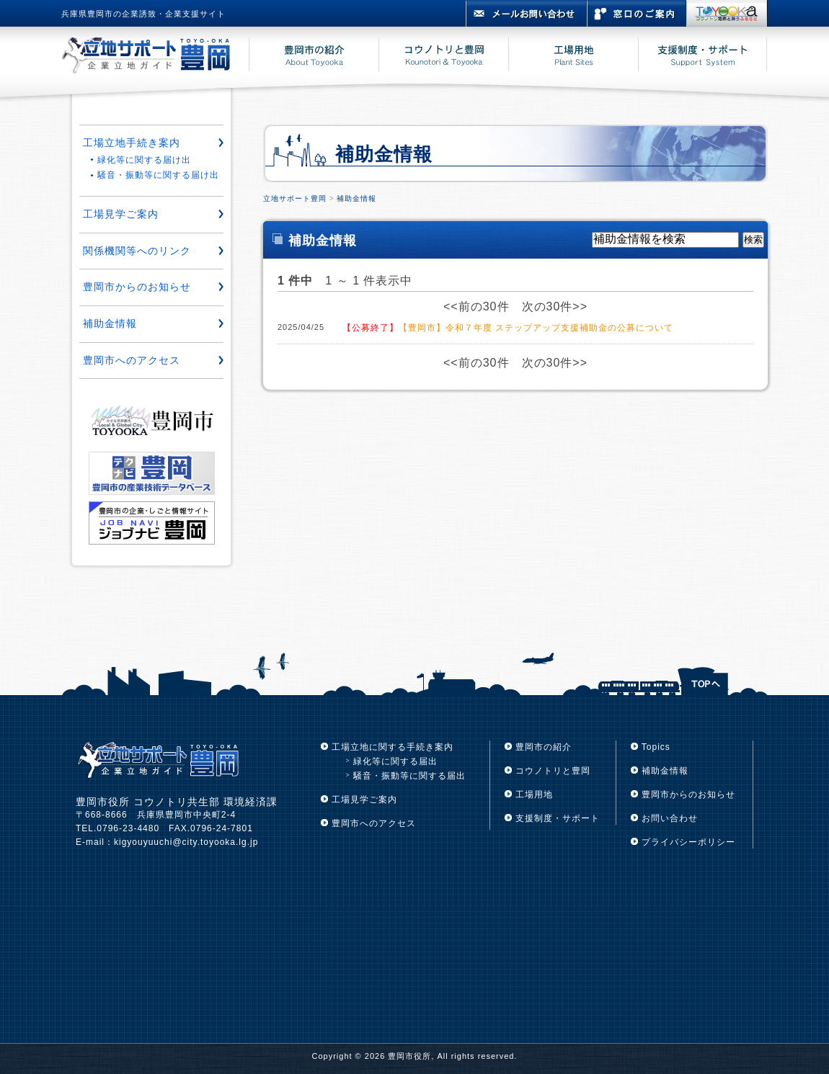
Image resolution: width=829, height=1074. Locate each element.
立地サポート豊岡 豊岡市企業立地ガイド (155, 56)
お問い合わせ (670, 818)
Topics (656, 747)
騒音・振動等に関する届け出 (158, 175)
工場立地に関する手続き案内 (392, 747)
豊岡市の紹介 (543, 747)
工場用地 (534, 794)
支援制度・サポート (557, 818)
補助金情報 (356, 198)
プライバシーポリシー (688, 842)
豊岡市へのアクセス (131, 360)
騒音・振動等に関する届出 (409, 776)
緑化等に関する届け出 (144, 160)
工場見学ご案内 (121, 214)
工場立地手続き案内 (131, 142)
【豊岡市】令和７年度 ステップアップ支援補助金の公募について (507, 328)
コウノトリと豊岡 (552, 771)
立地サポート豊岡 (295, 198)
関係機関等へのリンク (137, 250)
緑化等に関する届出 (395, 761)
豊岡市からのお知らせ (137, 286)
